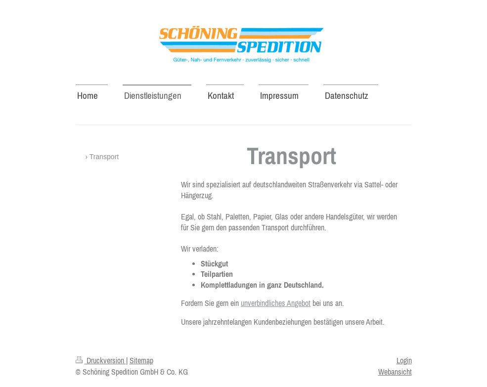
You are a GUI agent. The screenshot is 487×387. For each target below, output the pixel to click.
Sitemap (141, 360)
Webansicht (395, 371)
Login (404, 360)
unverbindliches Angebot (275, 303)
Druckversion (101, 360)
